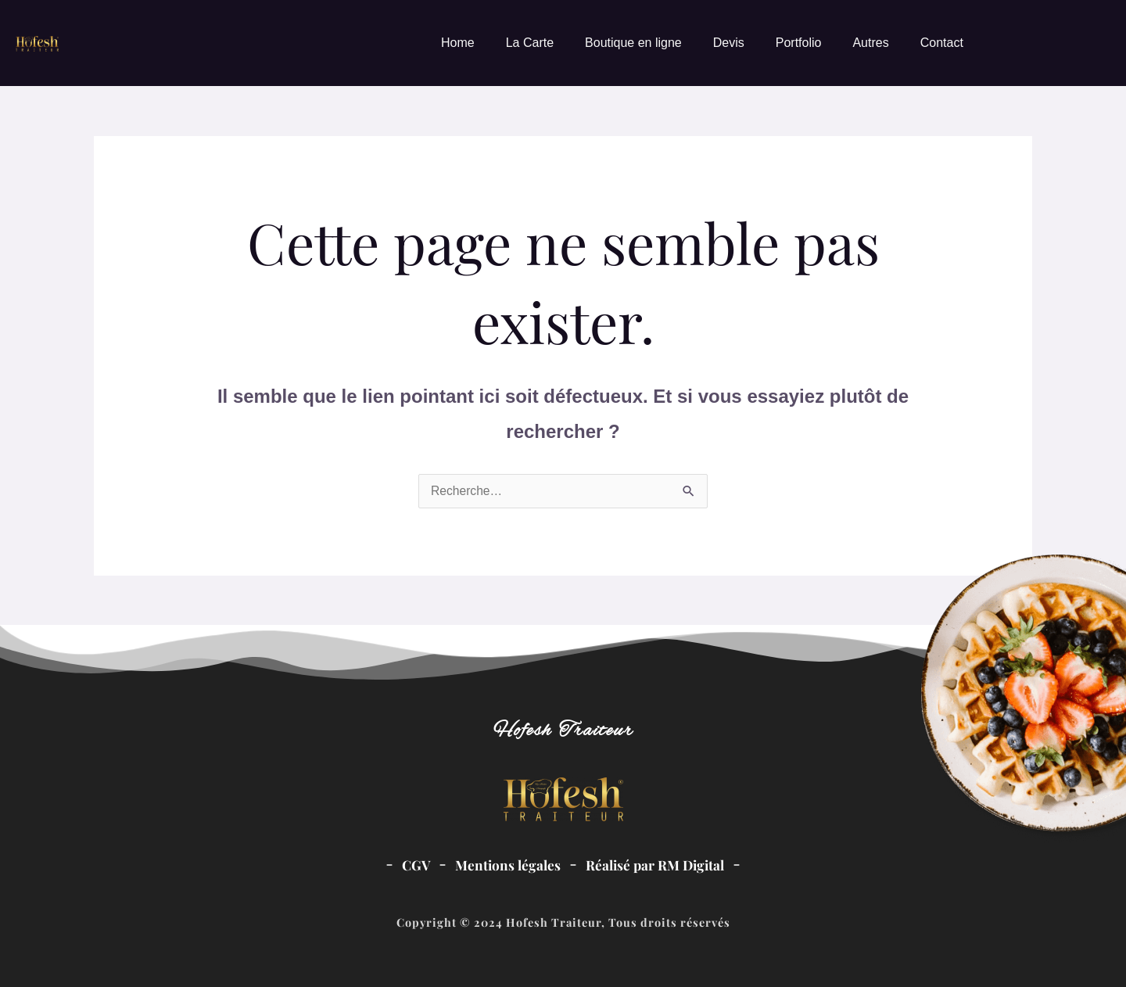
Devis (728, 42)
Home (458, 42)
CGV (414, 865)
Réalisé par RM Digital (656, 865)
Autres (870, 42)
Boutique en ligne (633, 42)
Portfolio (799, 42)
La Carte (530, 42)
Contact (941, 42)
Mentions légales (507, 865)
